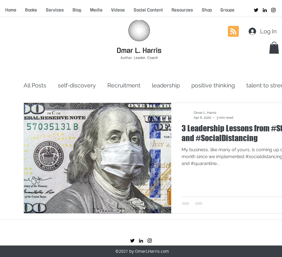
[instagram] (273, 10)
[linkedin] (265, 10)
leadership (166, 85)
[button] (274, 48)
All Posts (35, 85)
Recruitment (123, 85)
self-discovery (77, 85)
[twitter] (256, 10)
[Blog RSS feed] (233, 31)
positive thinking (213, 85)
